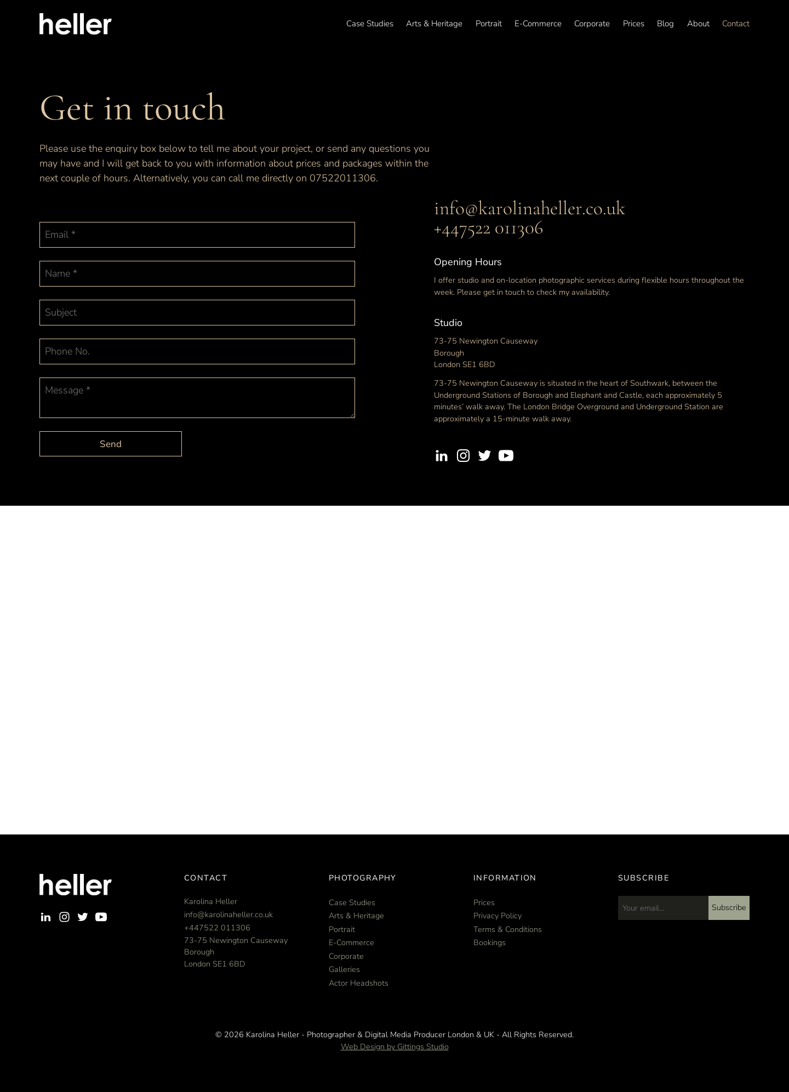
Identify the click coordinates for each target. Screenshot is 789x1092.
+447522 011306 (488, 227)
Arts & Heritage (434, 24)
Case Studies (369, 24)
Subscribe (729, 907)
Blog (665, 24)
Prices (633, 24)
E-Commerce (538, 24)
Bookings (489, 942)
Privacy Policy (497, 915)
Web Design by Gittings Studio (395, 1046)
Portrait (489, 24)
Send (111, 444)
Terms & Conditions (507, 929)
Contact (736, 24)
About (698, 24)
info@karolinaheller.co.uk (529, 208)
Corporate (592, 24)
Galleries (344, 969)
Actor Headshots (358, 982)
